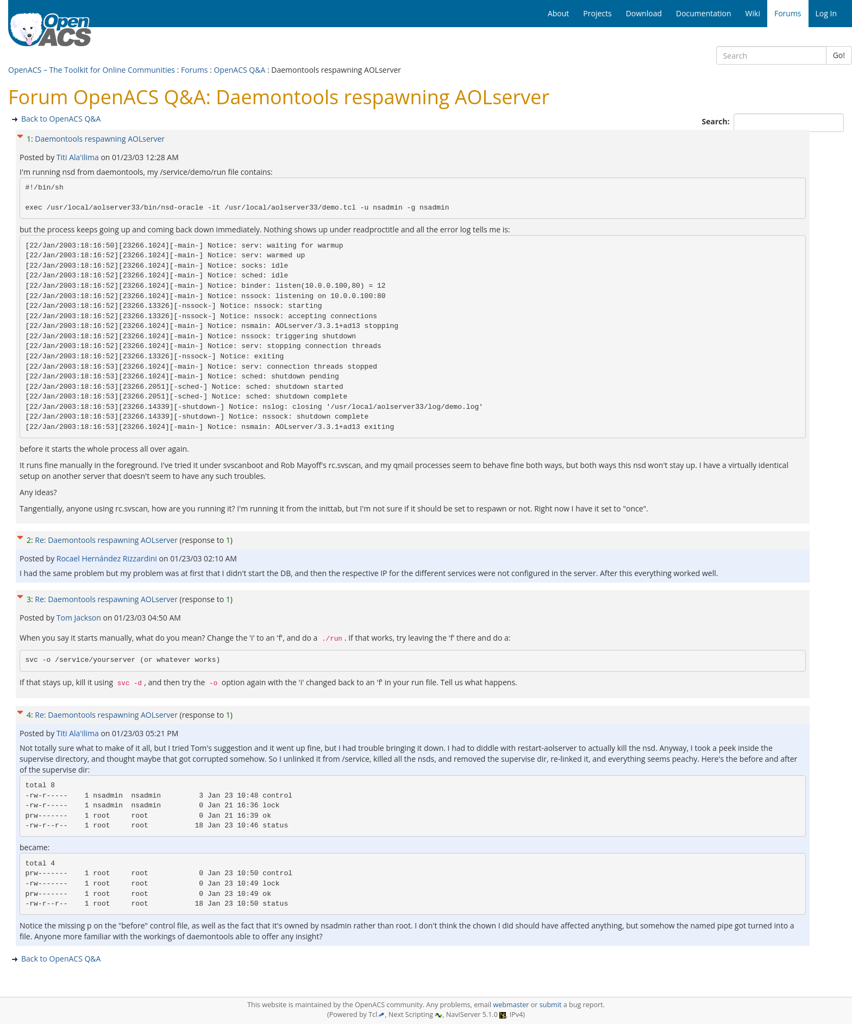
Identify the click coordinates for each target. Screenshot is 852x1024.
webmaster (511, 1004)
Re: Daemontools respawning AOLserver (106, 540)
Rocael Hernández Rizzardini (108, 558)
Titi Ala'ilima (79, 157)
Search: (717, 121)
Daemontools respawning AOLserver (100, 139)
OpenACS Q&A (239, 70)
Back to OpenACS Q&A (61, 118)
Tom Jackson (80, 617)
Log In (826, 13)
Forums (194, 70)
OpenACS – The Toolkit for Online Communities (91, 70)
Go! (839, 55)
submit (551, 1004)
